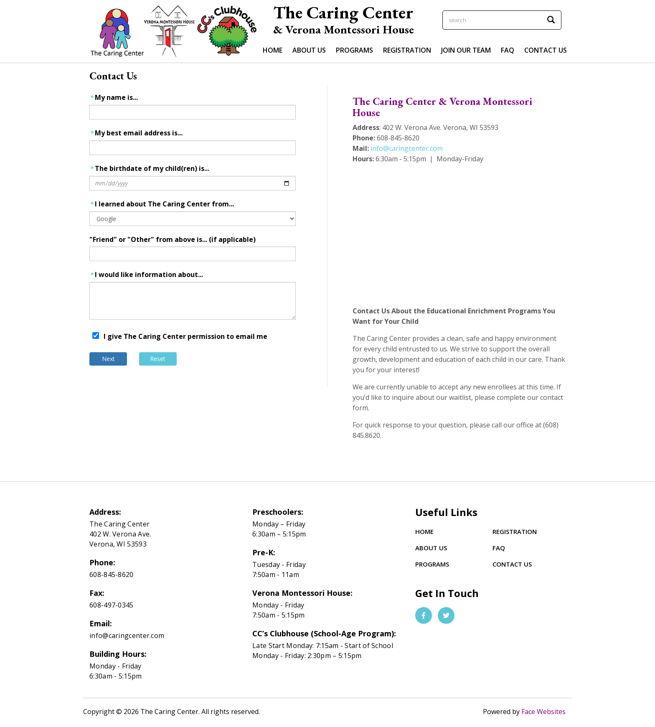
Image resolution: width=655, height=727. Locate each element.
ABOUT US (309, 50)
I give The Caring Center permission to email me (185, 336)
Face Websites (543, 711)
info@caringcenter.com (407, 148)
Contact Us (545, 50)
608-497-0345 (111, 605)
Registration (407, 50)
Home (272, 50)
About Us (431, 548)
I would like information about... (146, 274)
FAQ (507, 50)
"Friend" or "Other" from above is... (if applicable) (172, 239)
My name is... (113, 97)
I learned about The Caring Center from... (161, 204)
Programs (432, 564)
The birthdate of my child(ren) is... (149, 168)
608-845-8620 (111, 574)
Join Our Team (466, 50)
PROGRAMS (354, 50)
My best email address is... (136, 133)
